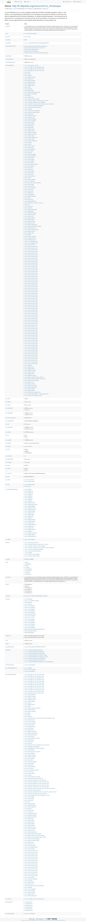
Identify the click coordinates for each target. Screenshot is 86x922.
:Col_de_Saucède (29, 721)
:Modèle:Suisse (29, 526)
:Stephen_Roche (29, 231)
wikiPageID (8, 56)
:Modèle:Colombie (29, 529)
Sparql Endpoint (77, 1)
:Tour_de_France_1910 (30, 246)
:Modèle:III (28, 531)
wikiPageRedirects (10, 668)
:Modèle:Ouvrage (29, 519)
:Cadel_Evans (29, 97)
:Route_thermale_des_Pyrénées (32, 226)
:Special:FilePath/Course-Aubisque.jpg (34, 658)
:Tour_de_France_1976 (30, 328)
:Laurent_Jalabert (29, 179)
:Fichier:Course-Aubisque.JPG (32, 392)
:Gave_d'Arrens (29, 145)
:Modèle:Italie (28, 516)
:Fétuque (28, 142)
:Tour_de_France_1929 (30, 269)
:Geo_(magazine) (29, 149)
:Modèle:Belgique (29, 506)
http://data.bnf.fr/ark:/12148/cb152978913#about (34, 629)
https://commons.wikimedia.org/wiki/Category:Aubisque (35, 595)
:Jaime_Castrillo (29, 758)
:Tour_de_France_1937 (30, 283)
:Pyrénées (28, 207)
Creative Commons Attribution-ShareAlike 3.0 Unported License (54, 920)
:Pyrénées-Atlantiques (30, 33)
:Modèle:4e (28, 497)
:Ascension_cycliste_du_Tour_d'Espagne (34, 102)
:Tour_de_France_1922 (30, 857)
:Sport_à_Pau (29, 842)
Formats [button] (27, 1)
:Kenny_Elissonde (29, 176)
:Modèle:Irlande (29, 514)
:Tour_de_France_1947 (30, 288)
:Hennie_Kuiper (29, 157)
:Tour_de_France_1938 (30, 284)
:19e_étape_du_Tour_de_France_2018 (34, 691)
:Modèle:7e (28, 501)
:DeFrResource (28, 903)
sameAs (7, 599)
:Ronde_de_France (30, 827)
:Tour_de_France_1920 (30, 256)
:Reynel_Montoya (29, 217)
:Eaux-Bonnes (29, 125)
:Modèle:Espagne (29, 511)
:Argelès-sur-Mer (29, 85)
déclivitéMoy (9, 413)
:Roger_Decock (29, 822)
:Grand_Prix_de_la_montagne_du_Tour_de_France (36, 744)
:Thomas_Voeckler (30, 238)
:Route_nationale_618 (30, 224)
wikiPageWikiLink (9, 65)
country (7, 36)
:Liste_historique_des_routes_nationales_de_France (37, 795)
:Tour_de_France (29, 244)
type (6, 562)
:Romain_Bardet (29, 825)
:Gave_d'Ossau (29, 736)
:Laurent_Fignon (29, 773)
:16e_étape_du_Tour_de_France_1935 (34, 679)
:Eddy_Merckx (29, 127)
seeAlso (7, 595)
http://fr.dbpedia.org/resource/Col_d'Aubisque (36, 6)
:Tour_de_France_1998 (30, 348)
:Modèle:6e (28, 499)
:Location (26, 567)
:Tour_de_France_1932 (30, 274)
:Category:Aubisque (31, 600)
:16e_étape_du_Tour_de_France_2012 (34, 687)
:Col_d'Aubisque (28, 599)
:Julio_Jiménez (29, 172)
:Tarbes (27, 234)
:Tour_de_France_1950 (30, 293)
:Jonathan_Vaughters (30, 761)
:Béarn (27, 713)
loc (7, 435)
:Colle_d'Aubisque (29, 615)
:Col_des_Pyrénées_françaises (32, 107)
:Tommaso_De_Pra (30, 239)
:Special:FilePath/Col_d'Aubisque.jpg (34, 653)
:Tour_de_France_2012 (30, 362)
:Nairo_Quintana (29, 803)
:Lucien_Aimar (29, 798)
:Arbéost (27, 703)
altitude (8, 401)
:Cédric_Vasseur (29, 124)
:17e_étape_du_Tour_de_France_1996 (34, 70)
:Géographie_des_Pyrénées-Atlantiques (34, 748)
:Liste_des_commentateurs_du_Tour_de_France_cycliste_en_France (40, 791)
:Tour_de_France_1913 (30, 251)
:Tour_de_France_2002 (30, 353)
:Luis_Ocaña (28, 800)
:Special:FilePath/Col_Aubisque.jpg (34, 651)
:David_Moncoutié (29, 726)
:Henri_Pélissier (29, 159)
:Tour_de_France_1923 (30, 259)
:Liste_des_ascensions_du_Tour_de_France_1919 (36, 781)
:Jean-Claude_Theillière (31, 164)
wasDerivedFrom (9, 646)
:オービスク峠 (29, 617)
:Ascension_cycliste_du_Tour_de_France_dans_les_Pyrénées (39, 104)
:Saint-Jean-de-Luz (30, 228)
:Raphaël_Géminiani (30, 212)
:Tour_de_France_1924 (30, 261)
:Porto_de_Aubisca (30, 614)
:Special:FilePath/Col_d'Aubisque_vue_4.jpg (36, 656)
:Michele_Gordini (29, 388)
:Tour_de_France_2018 (30, 363)
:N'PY (27, 801)
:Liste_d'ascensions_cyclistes (32, 776)
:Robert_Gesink (29, 219)
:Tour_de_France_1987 (30, 338)
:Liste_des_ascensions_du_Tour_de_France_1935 (36, 783)
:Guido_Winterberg (30, 155)
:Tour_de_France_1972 (30, 326)
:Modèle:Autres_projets (30, 504)
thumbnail (8, 43)
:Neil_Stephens (29, 194)
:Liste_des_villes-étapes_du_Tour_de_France (35, 793)
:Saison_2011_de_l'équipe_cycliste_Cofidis (35, 837)
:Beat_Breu (28, 88)
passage (8, 462)
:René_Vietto (28, 216)
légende (8, 443)
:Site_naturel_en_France (31, 65)
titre (7, 476)
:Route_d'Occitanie (30, 828)
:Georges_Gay (29, 739)
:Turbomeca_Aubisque (30, 879)
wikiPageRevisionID (10, 62)
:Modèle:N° (28, 517)
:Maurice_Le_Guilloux (30, 385)
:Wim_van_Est (29, 884)
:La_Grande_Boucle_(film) (31, 770)
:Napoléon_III (28, 192)
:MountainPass (28, 569)
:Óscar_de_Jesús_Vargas (31, 380)
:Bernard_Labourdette (30, 93)
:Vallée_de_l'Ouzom (30, 370)
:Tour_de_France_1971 (30, 325)
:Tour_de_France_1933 (30, 276)
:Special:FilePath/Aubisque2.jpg (33, 650)
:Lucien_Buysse (29, 186)
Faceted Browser (67, 1)
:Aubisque (28, 668)
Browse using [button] (19, 1)
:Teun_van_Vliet (29, 843)
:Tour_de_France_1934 (30, 278)
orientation (8, 456)
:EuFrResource (28, 908)
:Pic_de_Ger (28, 206)
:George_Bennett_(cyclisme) (32, 738)
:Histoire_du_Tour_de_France (32, 751)
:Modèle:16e (28, 492)
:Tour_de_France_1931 (30, 273)
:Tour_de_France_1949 (30, 291)
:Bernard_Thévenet (30, 711)
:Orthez (27, 197)
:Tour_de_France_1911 (30, 248)
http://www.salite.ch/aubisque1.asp (31, 51)
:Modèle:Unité (29, 527)
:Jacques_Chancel (30, 756)
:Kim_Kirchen (28, 768)
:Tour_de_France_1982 (30, 333)
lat (6, 640)
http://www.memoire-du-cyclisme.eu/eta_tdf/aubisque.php (36, 52)
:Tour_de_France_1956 (30, 303)
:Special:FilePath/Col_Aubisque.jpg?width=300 (36, 43)
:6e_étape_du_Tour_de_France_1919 (34, 692)
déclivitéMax (9, 408)
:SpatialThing (27, 564)
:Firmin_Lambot (29, 139)
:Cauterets (28, 716)
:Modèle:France (29, 512)
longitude (8, 440)
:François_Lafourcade (30, 140)
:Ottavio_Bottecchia (30, 201)
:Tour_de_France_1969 (30, 321)
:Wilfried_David (29, 373)
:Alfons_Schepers (29, 80)
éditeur (8, 539)
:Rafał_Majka (28, 211)
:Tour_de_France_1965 (30, 315)
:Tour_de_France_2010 (30, 358)
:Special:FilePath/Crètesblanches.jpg (34, 660)
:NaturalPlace (27, 574)
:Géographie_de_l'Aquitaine (31, 746)
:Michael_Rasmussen (30, 387)
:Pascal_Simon (29, 810)
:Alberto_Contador (29, 77)
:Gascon (27, 144)
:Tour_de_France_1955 (30, 301)
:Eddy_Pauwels (29, 129)
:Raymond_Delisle (29, 214)
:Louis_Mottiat (29, 184)
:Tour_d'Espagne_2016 (30, 241)
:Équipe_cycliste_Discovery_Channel (33, 377)
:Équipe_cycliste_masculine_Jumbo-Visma (35, 378)
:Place (26, 565)
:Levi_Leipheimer (29, 181)
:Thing (26, 562)
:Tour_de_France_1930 (30, 271)
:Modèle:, (28, 489)
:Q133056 (27, 570)
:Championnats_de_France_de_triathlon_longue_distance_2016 (39, 718)
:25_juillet (28, 75)
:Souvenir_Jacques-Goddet (31, 112)
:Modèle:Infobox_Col (30, 536)
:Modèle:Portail (29, 522)
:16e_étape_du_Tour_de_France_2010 (34, 686)
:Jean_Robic (28, 169)
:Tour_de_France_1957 (30, 305)
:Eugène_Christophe (30, 132)
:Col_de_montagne (30, 120)
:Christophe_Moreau (30, 115)
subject (7, 542)
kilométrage (8, 427)
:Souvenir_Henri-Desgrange (32, 110)
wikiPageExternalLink (10, 46)
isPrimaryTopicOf (9, 664)
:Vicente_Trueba (29, 372)
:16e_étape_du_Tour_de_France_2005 (34, 682)
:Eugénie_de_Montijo (30, 134)
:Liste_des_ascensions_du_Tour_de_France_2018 (36, 785)
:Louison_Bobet (29, 796)
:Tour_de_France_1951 (30, 295)
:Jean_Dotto (28, 167)
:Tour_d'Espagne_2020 (30, 243)
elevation (7, 39)
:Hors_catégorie (29, 160)
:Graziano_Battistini (30, 154)
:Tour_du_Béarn (29, 877)
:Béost (27, 95)
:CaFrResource (28, 905)
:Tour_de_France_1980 (30, 331)
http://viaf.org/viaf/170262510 (30, 630)
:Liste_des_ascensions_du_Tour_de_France (35, 780)
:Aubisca (28, 604)
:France (27, 36)
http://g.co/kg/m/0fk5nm (29, 632)
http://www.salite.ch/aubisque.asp (31, 49)
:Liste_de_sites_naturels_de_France (33, 778)
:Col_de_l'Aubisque (30, 669)
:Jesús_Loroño (29, 171)
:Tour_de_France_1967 (30, 318)
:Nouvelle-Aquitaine (30, 196)
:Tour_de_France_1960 (30, 308)
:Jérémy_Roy (28, 174)
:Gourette (28, 152)
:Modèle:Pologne (29, 534)
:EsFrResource (28, 907)
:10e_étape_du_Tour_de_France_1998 (34, 674)
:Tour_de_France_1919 (30, 254)
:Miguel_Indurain (29, 390)
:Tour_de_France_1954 (30, 300)
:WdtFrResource (28, 910)
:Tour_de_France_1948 (30, 290)
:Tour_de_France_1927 (30, 266)
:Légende (28, 109)
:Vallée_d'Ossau (29, 368)
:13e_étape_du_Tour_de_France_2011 (34, 676)
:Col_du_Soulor (29, 122)
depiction (7, 650)
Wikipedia (33, 920)
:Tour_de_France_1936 (30, 281)
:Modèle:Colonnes (29, 507)
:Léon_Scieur (28, 191)
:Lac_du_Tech (29, 771)
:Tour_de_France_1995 (30, 346)
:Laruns (27, 177)
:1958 (27, 73)
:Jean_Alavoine (29, 166)
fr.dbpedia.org (45, 8)
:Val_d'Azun (28, 880)
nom (7, 449)
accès (7, 398)
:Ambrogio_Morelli (29, 82)
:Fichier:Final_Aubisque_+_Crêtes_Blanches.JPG (36, 393)
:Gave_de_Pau (29, 147)
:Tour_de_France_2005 (30, 355)
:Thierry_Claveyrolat (30, 236)
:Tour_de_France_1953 (30, 298)
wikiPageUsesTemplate (11, 489)
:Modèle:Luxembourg (30, 532)
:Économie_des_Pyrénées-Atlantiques (34, 885)
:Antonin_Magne (29, 701)
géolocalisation (9, 420)
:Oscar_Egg (28, 199)
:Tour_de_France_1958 (30, 306)
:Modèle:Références (30, 524)
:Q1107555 (28, 602)
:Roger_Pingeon (29, 823)
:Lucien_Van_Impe (30, 187)
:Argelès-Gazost (29, 83)
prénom (8, 468)
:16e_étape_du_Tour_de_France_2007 (34, 68)
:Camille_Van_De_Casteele (31, 98)
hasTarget (8, 902)
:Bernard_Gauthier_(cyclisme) (32, 92)
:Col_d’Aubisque (29, 607)
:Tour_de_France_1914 (30, 253)
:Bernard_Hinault (29, 709)
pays (7, 465)
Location (14, 8)
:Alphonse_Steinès (30, 699)
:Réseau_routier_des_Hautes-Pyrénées (34, 835)
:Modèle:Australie (29, 502)
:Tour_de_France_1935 (30, 279)
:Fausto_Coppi (29, 135)
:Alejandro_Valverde (30, 698)
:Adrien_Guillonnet (30, 694)
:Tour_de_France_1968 (30, 320)
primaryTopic (9, 913)
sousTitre (8, 473)
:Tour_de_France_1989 (30, 340)
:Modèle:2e (28, 496)
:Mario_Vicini (28, 382)
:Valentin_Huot (29, 367)
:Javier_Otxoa (29, 162)
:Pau (27, 204)
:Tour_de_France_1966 (30, 316)
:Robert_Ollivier (29, 820)
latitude (8, 432)
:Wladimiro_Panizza (30, 375)
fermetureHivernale (10, 417)
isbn (7, 424)
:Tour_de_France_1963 (30, 311)
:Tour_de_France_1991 (30, 343)
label (7, 584)
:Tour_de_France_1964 (30, 313)
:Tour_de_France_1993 (30, 345)
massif (7, 446)
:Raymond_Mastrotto (30, 816)
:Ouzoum (28, 808)
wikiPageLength (9, 59)
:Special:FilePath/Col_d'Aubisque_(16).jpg (35, 655)
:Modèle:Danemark (30, 509)
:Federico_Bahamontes (30, 137)
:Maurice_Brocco (29, 383)
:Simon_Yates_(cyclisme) (31, 229)
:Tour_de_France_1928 (30, 268)
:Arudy (27, 87)
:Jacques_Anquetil (29, 754)
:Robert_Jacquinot (29, 221)
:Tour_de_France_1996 (30, 867)
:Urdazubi (28, 365)
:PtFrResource (28, 902)
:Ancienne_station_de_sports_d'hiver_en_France (36, 100)
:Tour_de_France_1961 (30, 310)
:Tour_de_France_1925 (30, 263)
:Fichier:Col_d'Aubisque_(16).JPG (33, 395)
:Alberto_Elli (28, 78)
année (7, 405)
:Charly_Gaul (28, 114)
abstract (7, 26)
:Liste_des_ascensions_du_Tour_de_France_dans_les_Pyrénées (39, 788)
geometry (8, 635)
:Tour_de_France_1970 (30, 323)
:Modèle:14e (28, 491)
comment (8, 577)
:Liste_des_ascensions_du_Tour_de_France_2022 (36, 786)
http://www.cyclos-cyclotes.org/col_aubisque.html (34, 47)
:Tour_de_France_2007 (30, 357)
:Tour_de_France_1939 (30, 286)
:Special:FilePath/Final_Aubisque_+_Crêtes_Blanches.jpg (38, 661)
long (6, 643)
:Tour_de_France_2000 (30, 352)
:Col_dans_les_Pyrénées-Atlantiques (33, 105)
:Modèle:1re (28, 494)
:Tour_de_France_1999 (30, 350)
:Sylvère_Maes (29, 233)
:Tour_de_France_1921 (30, 258)
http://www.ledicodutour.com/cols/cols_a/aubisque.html (35, 46)
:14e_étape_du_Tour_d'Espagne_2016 (34, 67)
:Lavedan (28, 775)
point (7, 559)
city (6, 33)
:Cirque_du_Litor (29, 117)
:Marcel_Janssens (29, 892)
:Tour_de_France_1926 (30, 264)
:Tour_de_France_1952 (30, 296)
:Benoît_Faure (29, 90)
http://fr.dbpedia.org (29, 8)
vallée (7, 479)
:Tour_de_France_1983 (30, 335)
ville (7, 484)
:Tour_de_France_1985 (30, 336)
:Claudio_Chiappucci (30, 119)
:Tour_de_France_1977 (30, 330)
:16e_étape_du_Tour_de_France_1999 (34, 681)
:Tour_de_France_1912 (30, 249)
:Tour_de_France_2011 (30, 360)
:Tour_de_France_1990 (30, 341)
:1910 (27, 72)
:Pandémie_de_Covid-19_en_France (33, 202)
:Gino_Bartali (28, 150)
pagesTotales (9, 459)
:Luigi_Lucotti (28, 189)
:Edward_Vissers (29, 130)
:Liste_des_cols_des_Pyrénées (32, 182)
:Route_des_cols (29, 222)
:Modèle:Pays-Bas (29, 521)
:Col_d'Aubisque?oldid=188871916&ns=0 (34, 646)
